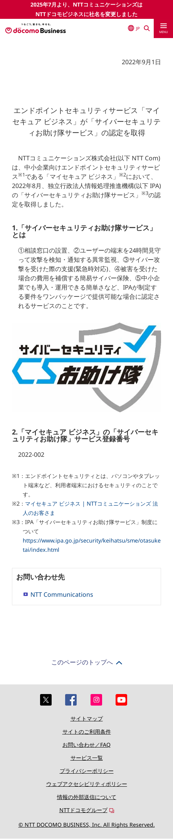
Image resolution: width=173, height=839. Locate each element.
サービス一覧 (87, 757)
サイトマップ (87, 718)
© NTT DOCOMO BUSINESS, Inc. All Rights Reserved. (86, 824)
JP (134, 28)
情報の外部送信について (86, 797)
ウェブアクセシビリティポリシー (86, 783)
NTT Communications (61, 594)
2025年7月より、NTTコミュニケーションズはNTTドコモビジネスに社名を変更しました (86, 9)
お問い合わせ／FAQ (86, 744)
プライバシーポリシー (87, 770)
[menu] (163, 28)
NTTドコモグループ (83, 810)
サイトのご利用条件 (86, 731)
